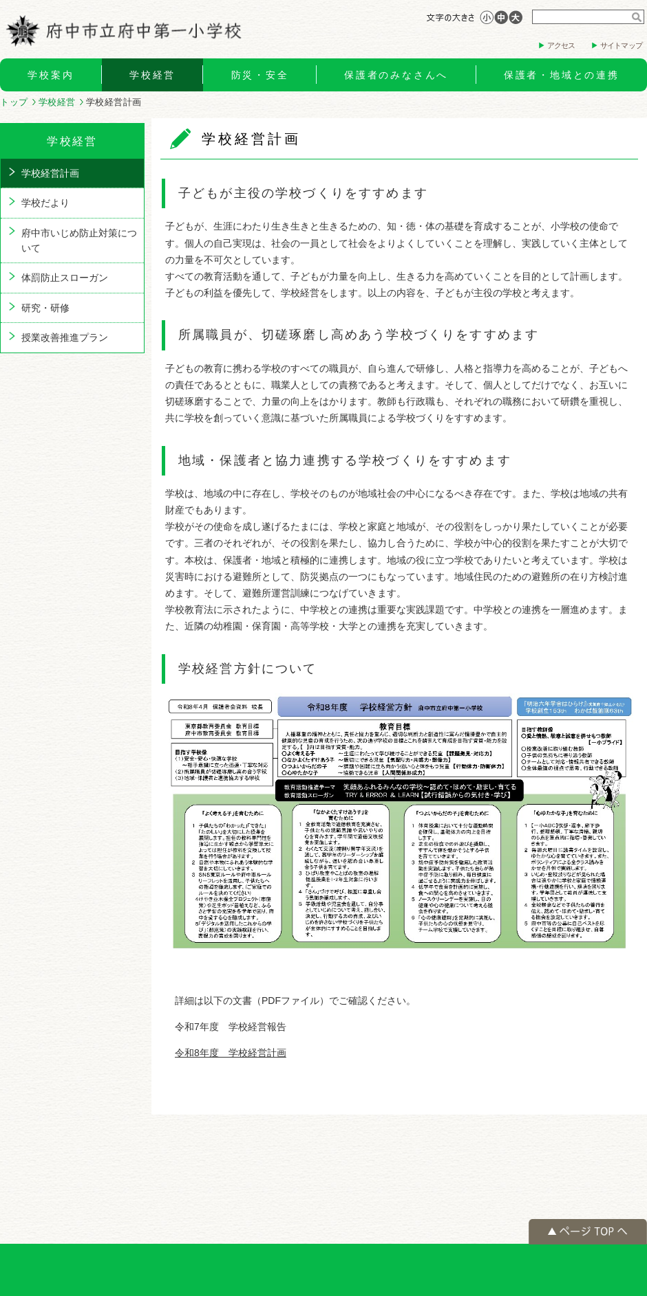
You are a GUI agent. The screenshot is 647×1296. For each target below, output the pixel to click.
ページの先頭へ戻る (588, 1231)
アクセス (561, 45)
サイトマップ (621, 45)
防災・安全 (260, 74)
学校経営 (152, 74)
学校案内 (51, 74)
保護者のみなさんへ (396, 74)
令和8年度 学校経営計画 (230, 1052)
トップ (14, 102)
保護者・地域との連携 (561, 74)
